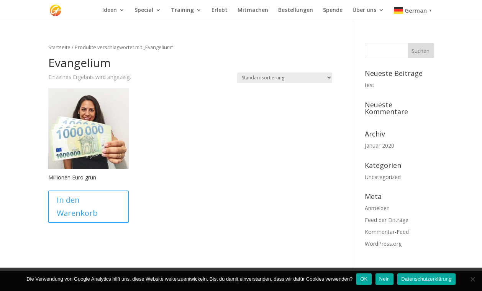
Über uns (364, 10)
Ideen (109, 10)
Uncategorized (383, 177)
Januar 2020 (379, 145)
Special (143, 10)
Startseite (59, 47)
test (369, 85)
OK (363, 279)
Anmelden (377, 208)
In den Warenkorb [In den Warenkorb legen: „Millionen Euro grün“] (77, 206)
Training (182, 10)
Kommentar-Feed (387, 231)
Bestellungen (295, 10)
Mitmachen (253, 10)
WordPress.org (383, 243)
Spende (333, 10)
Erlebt (219, 10)
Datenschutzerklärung (426, 279)
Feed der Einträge (386, 220)
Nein (384, 279)
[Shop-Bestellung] (284, 77)
